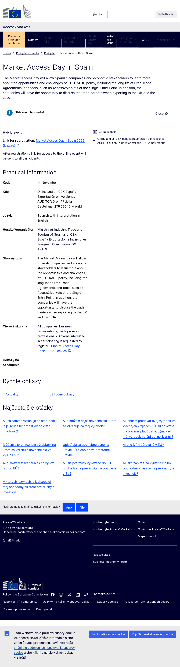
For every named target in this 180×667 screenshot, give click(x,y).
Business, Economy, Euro (110, 562)
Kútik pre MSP (109, 40)
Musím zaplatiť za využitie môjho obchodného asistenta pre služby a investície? (148, 468)
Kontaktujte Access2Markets (112, 529)
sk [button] (97, 14)
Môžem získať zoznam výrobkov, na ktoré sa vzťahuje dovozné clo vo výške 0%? (29, 450)
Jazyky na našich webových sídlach (67, 602)
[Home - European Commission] (28, 585)
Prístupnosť (44, 609)
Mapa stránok (147, 536)
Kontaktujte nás (105, 594)
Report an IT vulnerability (20, 602)
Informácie (165, 40)
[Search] (166, 14)
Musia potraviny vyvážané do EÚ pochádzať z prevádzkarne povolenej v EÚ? (90, 468)
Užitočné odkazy (61, 394)
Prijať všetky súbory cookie (108, 634)
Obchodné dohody (73, 39)
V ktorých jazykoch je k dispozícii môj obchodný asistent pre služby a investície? (29, 487)
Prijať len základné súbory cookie (152, 634)
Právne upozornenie (16, 609)
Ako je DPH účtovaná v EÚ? (143, 444)
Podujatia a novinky (127, 39)
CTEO (146, 40)
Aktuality (12, 394)
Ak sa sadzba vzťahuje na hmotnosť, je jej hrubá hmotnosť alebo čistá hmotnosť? (29, 426)
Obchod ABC (51, 39)
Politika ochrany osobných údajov (146, 602)
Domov (33, 40)
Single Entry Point (94, 40)
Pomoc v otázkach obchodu (14, 40)
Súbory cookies (107, 602)
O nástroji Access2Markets (156, 529)
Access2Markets (14, 522)
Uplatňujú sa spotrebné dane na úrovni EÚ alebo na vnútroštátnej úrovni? (86, 450)
